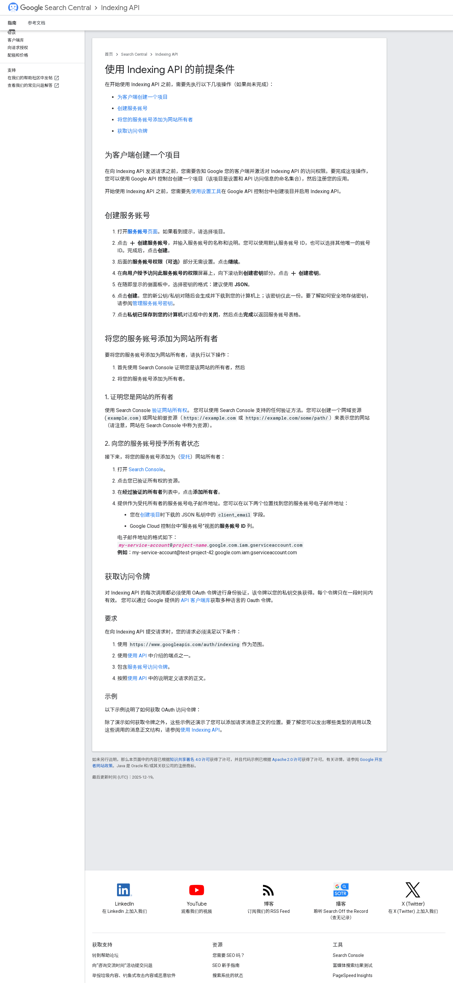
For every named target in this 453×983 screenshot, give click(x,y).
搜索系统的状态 (227, 975)
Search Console (146, 469)
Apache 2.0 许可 (287, 759)
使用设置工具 (206, 191)
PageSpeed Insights (352, 975)
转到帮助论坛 (105, 955)
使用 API (137, 656)
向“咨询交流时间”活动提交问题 (122, 965)
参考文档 (36, 23)
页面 (142, 232)
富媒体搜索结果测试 (352, 965)
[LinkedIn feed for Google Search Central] (124, 895)
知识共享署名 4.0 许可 (190, 759)
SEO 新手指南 (225, 965)
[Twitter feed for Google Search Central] (413, 895)
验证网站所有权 (169, 410)
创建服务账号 (132, 108)
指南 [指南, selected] (12, 23)
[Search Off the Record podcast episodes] (341, 895)
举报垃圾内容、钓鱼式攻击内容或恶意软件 (134, 975)
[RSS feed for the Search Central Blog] (268, 895)
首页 (109, 54)
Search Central (55, 7)
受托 (185, 457)
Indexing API (120, 7)
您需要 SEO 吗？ (228, 955)
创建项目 (150, 515)
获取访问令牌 (132, 131)
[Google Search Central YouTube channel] (196, 895)
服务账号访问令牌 (147, 667)
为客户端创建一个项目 (142, 97)
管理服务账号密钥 (152, 303)
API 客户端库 (195, 600)
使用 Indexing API (200, 730)
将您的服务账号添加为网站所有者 (155, 120)
